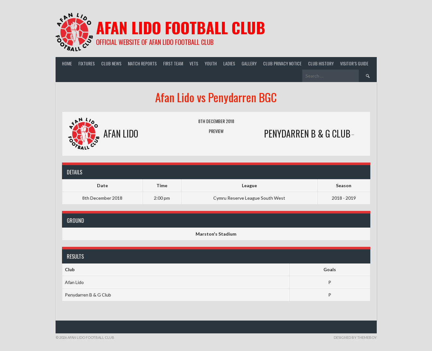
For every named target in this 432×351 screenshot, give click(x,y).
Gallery (249, 63)
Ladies (229, 63)
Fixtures (86, 63)
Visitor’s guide (354, 63)
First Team (173, 63)
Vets (194, 63)
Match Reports (142, 63)
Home (67, 63)
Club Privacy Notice (282, 63)
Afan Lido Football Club (180, 27)
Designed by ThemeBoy (355, 337)
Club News (111, 63)
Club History (321, 63)
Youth (211, 63)
